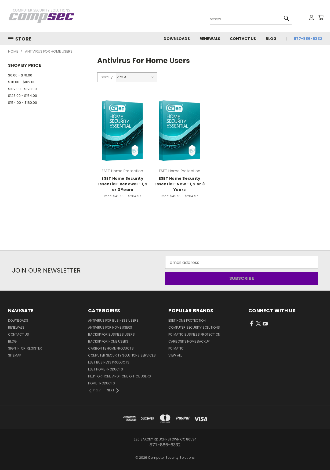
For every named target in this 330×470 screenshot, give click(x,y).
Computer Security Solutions (194, 327)
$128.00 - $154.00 (22, 95)
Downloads (177, 38)
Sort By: (107, 77)
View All (175, 355)
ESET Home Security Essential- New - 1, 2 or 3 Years (179, 184)
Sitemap (14, 355)
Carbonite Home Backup (188, 341)
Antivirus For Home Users (110, 327)
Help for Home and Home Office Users (119, 376)
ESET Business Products (108, 362)
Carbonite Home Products (111, 348)
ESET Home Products (105, 369)
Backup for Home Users (108, 341)
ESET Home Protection (187, 320)
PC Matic (176, 348)
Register (34, 348)
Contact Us (243, 38)
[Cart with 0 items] (321, 17)
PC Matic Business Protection (194, 334)
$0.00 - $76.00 (20, 75)
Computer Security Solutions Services (122, 355)
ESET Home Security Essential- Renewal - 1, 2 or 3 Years (122, 184)
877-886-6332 (308, 38)
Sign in (14, 348)
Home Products (101, 383)
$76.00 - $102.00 (21, 82)
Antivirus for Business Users (113, 320)
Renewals (210, 38)
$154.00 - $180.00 (22, 102)
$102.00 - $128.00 (22, 88)
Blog (271, 38)
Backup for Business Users (111, 334)
